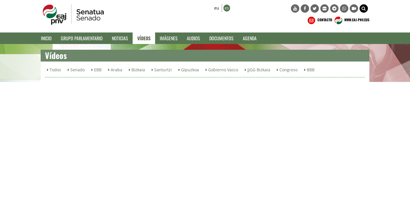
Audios (193, 38)
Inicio (46, 38)
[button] (364, 8)
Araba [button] (115, 69)
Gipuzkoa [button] (188, 69)
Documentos (221, 38)
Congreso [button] (287, 69)
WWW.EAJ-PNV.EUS (351, 20)
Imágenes (169, 38)
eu (216, 8)
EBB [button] (96, 69)
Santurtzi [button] (162, 69)
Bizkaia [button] (137, 69)
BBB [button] (309, 69)
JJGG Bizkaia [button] (257, 69)
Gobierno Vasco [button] (222, 69)
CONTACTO (319, 20)
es (227, 8)
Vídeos (144, 38)
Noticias (120, 38)
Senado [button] (76, 69)
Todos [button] (54, 69)
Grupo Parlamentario (82, 38)
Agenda (250, 38)
